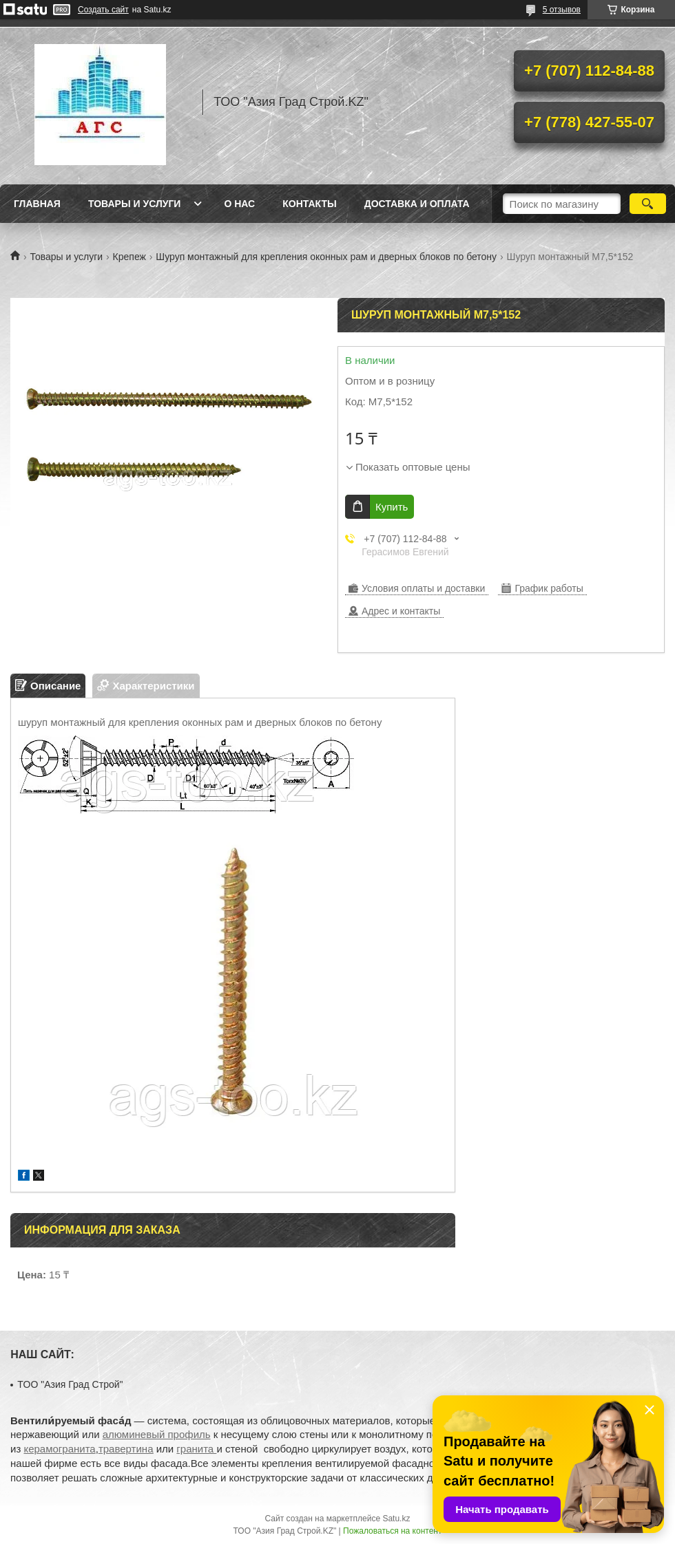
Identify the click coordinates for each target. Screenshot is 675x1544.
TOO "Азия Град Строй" (70, 1384)
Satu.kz (396, 1518)
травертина (126, 1449)
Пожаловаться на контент (392, 1531)
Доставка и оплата (417, 203)
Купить (391, 507)
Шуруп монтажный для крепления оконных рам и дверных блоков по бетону (326, 256)
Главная (37, 203)
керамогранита (59, 1449)
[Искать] (648, 203)
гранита (196, 1449)
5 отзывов (562, 9)
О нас (239, 203)
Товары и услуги (134, 203)
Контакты (309, 203)
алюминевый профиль (157, 1434)
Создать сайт (103, 9)
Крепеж (129, 256)
